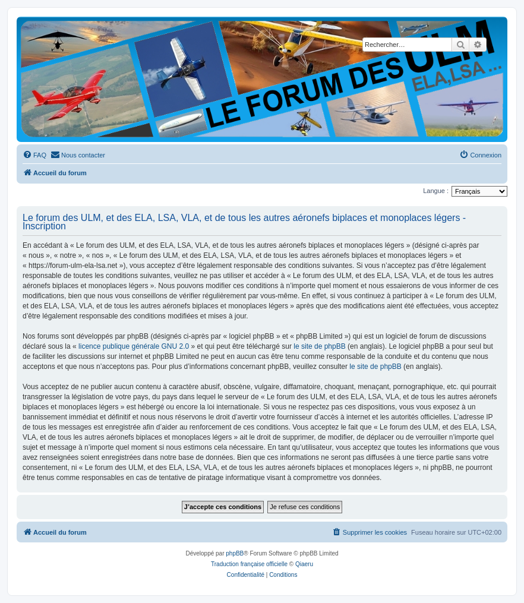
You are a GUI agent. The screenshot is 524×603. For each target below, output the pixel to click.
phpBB (235, 553)
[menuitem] (34, 155)
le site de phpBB (319, 346)
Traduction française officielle (249, 564)
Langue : (436, 190)
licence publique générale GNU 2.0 (133, 346)
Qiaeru (304, 564)
